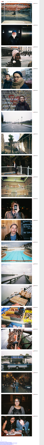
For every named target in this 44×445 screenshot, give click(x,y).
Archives (12, 1)
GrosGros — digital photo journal (2, 1)
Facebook (27, 1)
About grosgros (18, 1)
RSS (31, 1)
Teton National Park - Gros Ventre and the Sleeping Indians (6, 442)
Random (14, 1)
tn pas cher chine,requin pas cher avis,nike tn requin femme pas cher (6, 444)
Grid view (9, 1)
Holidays (34, 134)
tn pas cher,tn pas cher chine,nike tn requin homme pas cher (6, 444)
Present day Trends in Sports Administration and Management (6, 443)
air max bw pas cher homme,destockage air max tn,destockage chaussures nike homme (8, 443)
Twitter (30, 1)
